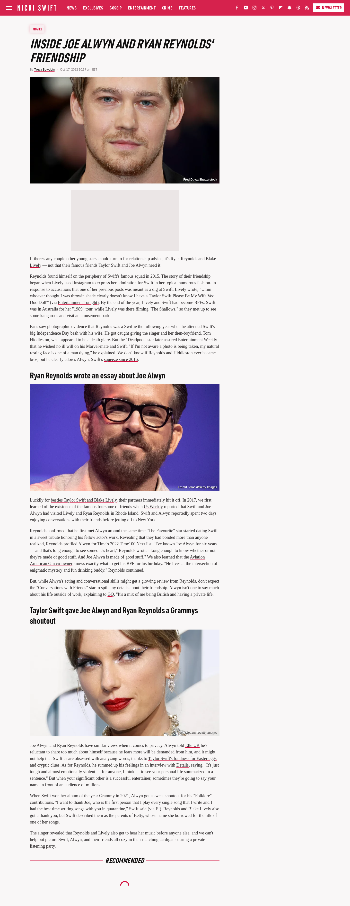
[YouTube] (245, 8)
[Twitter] (263, 8)
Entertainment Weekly (197, 339)
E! (158, 808)
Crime (167, 7)
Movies (37, 29)
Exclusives (93, 7)
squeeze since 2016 (121, 359)
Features (187, 7)
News (72, 7)
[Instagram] (254, 8)
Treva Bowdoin (44, 69)
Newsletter (329, 7)
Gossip (116, 7)
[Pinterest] (272, 8)
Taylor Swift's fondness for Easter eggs (182, 758)
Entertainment (142, 7)
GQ (110, 594)
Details (182, 765)
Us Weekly (153, 506)
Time (101, 543)
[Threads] (298, 8)
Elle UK (192, 745)
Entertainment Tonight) (78, 302)
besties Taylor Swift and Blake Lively (84, 500)
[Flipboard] (280, 8)
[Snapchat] (289, 8)
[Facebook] (237, 8)
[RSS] (307, 8)
